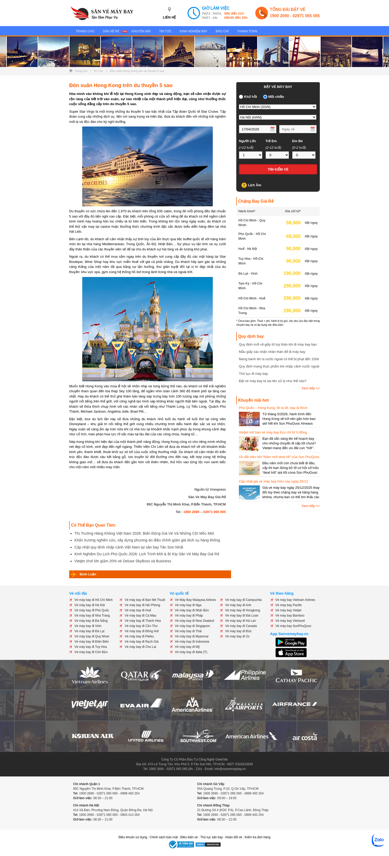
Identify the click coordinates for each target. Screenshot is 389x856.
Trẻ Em (271, 141)
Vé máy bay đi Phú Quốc (91, 610)
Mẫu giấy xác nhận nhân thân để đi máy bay (272, 352)
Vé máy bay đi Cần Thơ (141, 626)
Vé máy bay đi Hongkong (242, 610)
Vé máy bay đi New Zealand (194, 621)
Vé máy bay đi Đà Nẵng (91, 621)
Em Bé (297, 141)
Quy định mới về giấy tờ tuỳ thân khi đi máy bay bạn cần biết (278, 344)
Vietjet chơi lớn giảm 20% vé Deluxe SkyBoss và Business (122, 561)
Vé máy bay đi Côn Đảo (91, 652)
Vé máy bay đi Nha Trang (92, 615)
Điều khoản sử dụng (133, 837)
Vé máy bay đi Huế (138, 610)
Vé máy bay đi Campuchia (243, 600)
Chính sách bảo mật (164, 837)
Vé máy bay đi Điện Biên (91, 641)
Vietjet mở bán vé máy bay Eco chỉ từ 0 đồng (273, 432)
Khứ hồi (250, 97)
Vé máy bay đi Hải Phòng (142, 605)
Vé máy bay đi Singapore (192, 626)
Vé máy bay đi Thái (188, 631)
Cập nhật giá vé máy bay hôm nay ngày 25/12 (273, 481)
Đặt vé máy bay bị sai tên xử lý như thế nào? (273, 381)
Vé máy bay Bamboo (289, 615)
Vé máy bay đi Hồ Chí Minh (93, 600)
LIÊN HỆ (169, 17)
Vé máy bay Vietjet (288, 610)
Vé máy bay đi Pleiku (139, 636)
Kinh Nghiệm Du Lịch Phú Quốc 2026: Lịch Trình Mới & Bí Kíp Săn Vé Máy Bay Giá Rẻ (146, 554)
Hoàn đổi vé (233, 837)
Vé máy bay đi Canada (241, 626)
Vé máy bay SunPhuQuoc (293, 626)
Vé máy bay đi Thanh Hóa (143, 621)
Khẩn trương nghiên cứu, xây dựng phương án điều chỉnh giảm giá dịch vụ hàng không (147, 540)
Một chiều (276, 97)
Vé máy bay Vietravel (290, 621)
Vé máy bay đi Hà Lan (240, 621)
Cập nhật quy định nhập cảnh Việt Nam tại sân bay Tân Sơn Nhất (128, 547)
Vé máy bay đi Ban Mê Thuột (145, 600)
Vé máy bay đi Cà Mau (140, 615)
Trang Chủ (85, 31)
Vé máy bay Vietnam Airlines (295, 600)
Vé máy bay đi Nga (188, 605)
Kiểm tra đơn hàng (257, 837)
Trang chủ (80, 71)
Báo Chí (222, 31)
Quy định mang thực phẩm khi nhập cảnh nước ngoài (279, 366)
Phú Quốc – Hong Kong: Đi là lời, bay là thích (273, 408)
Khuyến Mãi (141, 31)
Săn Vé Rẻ (111, 31)
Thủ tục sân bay (211, 837)
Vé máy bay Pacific (288, 605)
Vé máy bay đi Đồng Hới (141, 631)
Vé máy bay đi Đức (238, 631)
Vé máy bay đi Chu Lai (140, 647)
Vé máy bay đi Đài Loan (241, 615)
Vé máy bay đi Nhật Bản (192, 610)
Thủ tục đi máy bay (253, 374)
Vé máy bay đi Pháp (189, 615)
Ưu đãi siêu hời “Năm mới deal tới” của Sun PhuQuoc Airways (279, 457)
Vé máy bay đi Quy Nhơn (91, 636)
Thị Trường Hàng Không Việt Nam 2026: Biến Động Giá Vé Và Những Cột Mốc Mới (144, 533)
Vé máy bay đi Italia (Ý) (191, 652)
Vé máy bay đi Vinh (87, 626)
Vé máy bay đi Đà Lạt (89, 631)
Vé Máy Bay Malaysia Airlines (195, 600)
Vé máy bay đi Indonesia (192, 641)
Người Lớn (247, 141)
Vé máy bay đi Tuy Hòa (90, 647)
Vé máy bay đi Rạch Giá (141, 641)
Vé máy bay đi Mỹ (187, 647)
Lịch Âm (254, 185)
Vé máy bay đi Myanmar (192, 636)
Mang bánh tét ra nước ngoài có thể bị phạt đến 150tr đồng (279, 359)
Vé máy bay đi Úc (237, 636)
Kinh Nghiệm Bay (193, 31)
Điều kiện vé (189, 837)
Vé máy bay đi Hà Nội (89, 605)
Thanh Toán (247, 31)
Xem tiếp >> (311, 388)
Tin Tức (165, 31)
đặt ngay (311, 223)
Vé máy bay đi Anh (238, 605)
